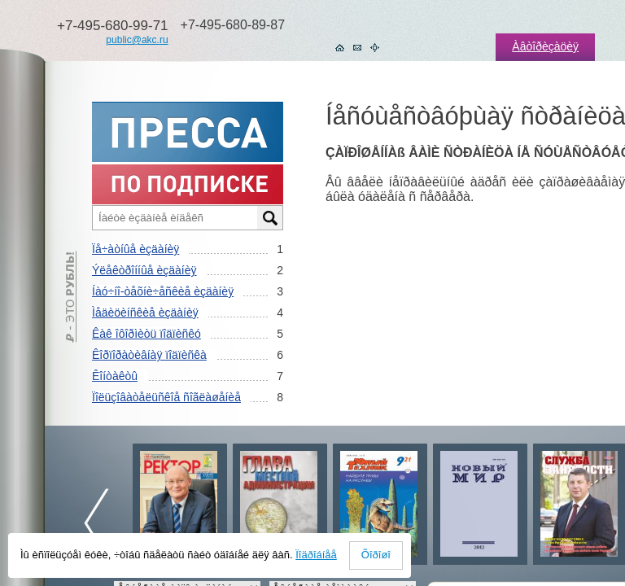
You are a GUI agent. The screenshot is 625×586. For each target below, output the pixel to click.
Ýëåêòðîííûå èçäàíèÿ (144, 270)
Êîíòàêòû (115, 376)
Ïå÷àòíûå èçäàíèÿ (135, 249)
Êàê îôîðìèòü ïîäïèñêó (146, 333)
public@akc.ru (137, 40)
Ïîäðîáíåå (316, 555)
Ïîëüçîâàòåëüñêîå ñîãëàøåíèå (166, 397)
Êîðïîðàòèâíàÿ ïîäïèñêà (149, 354)
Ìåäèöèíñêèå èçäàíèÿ (145, 312)
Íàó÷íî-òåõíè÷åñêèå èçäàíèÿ (163, 291)
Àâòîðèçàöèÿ (545, 46)
